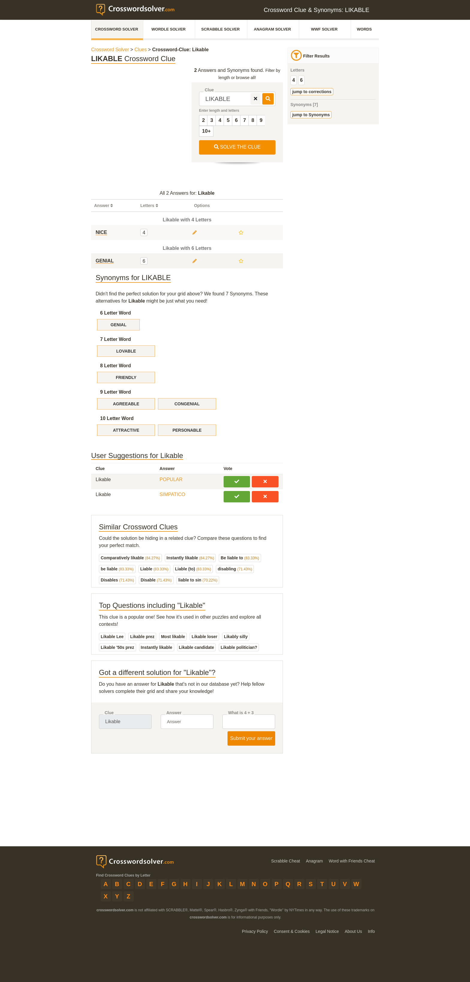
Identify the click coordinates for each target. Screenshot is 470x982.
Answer (174, 713)
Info (371, 931)
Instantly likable (190, 557)
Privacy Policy (255, 931)
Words (364, 29)
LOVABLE (126, 351)
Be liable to (240, 557)
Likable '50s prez (117, 647)
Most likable (173, 636)
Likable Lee (112, 636)
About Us (353, 931)
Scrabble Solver (220, 29)
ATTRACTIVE (126, 430)
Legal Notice (327, 931)
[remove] (255, 99)
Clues (141, 49)
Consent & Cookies (292, 931)
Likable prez (142, 636)
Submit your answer (251, 738)
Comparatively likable (130, 557)
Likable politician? (239, 647)
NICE (101, 232)
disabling (235, 568)
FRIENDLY (126, 377)
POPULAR (170, 479)
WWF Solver (324, 29)
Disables (117, 580)
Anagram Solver (272, 29)
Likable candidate (196, 647)
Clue (209, 90)
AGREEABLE (126, 403)
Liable (154, 568)
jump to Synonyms (311, 114)
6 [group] (301, 80)
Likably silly (236, 636)
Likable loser (204, 636)
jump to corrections (312, 91)
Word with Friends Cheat (352, 861)
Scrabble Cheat (285, 861)
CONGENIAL (187, 403)
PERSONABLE (186, 430)
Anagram (314, 861)
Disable (156, 580)
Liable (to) (193, 568)
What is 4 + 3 (241, 713)
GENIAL (105, 260)
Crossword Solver (116, 29)
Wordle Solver (168, 29)
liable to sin (198, 580)
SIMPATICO (172, 494)
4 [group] (293, 80)
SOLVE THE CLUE (237, 146)
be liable (117, 568)
